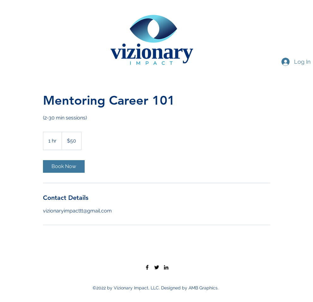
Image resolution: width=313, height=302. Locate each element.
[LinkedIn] (166, 267)
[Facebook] (147, 267)
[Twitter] (156, 267)
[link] (64, 166)
